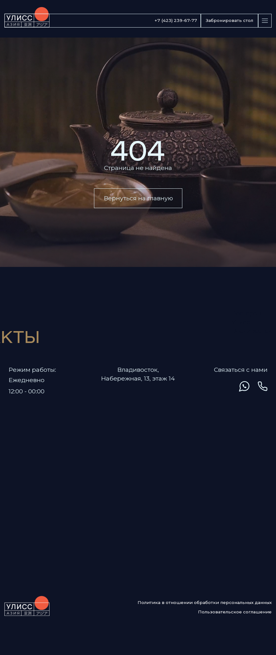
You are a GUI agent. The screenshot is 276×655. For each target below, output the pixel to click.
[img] (206, 386)
